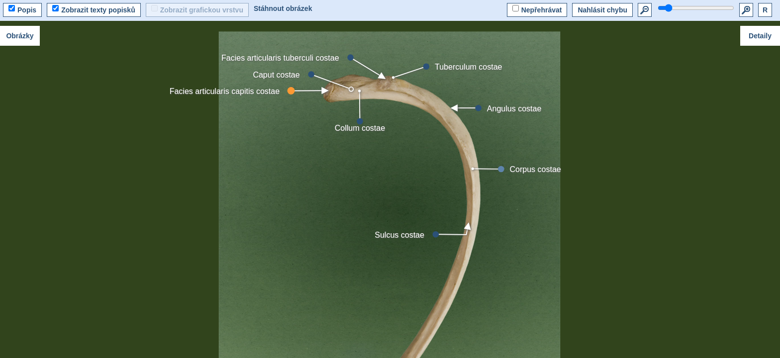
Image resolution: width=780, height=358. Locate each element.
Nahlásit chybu (602, 10)
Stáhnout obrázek (283, 8)
